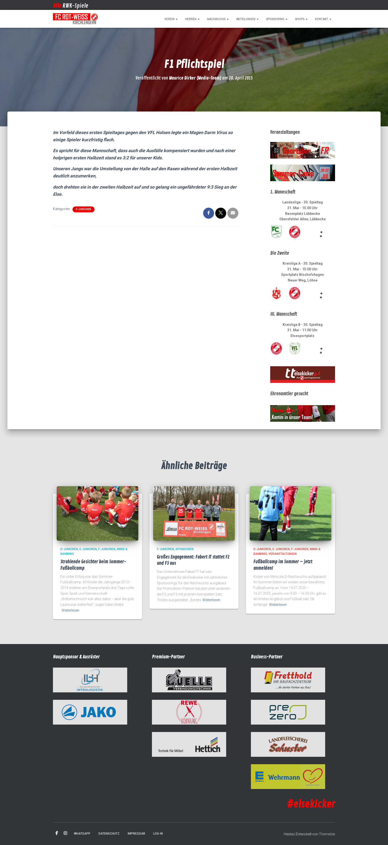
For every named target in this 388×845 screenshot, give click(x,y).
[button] (176, 19)
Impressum (136, 833)
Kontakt (323, 19)
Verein (171, 19)
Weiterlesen (70, 610)
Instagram (65, 833)
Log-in (158, 833)
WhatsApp (82, 833)
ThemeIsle (327, 834)
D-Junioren (69, 549)
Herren (192, 19)
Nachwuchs (218, 19)
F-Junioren (83, 209)
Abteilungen (247, 19)
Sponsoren (184, 549)
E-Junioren (88, 549)
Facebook (56, 833)
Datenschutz (109, 833)
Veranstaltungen (282, 554)
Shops (301, 19)
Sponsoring (277, 19)
